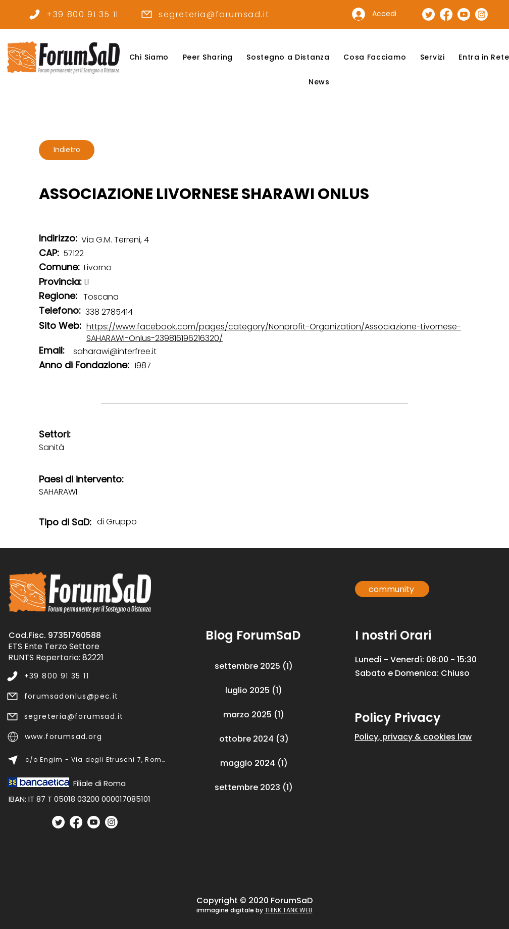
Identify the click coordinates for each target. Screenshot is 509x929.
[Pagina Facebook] (446, 14)
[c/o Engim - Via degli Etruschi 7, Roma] (87, 760)
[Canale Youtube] (463, 14)
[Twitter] (58, 822)
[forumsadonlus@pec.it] (86, 696)
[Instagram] (111, 822)
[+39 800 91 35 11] (73, 14)
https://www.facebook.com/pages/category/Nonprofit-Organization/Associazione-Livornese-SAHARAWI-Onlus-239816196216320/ (273, 332)
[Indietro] (66, 150)
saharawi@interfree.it (115, 351)
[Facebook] (76, 822)
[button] (149, 57)
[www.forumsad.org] (87, 736)
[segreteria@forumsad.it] (204, 14)
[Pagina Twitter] (428, 14)
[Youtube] (93, 822)
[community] (392, 589)
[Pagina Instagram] (481, 14)
